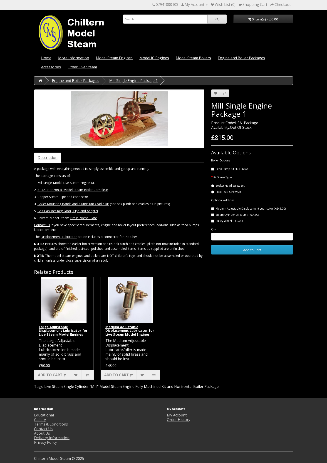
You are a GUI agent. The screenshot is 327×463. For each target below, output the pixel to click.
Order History (178, 419)
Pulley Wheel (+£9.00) (227, 221)
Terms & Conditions (51, 424)
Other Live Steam (82, 66)
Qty (213, 229)
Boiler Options (220, 160)
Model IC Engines (154, 57)
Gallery (40, 419)
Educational (44, 415)
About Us (42, 433)
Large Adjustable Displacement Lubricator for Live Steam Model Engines (63, 330)
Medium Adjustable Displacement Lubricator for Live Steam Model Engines (129, 330)
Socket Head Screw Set (228, 186)
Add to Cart (252, 250)
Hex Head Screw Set (226, 192)
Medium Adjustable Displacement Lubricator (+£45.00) (248, 208)
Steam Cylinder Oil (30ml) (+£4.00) (235, 215)
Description (47, 157)
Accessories (51, 66)
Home (46, 57)
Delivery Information (51, 437)
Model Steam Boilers (193, 57)
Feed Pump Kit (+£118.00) (229, 169)
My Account (177, 415)
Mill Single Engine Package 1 (133, 80)
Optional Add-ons (222, 200)
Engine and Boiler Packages (241, 57)
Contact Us (43, 428)
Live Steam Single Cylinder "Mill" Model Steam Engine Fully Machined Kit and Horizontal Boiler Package (131, 386)
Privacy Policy (45, 442)
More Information (73, 57)
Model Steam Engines (114, 57)
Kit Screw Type (222, 177)
